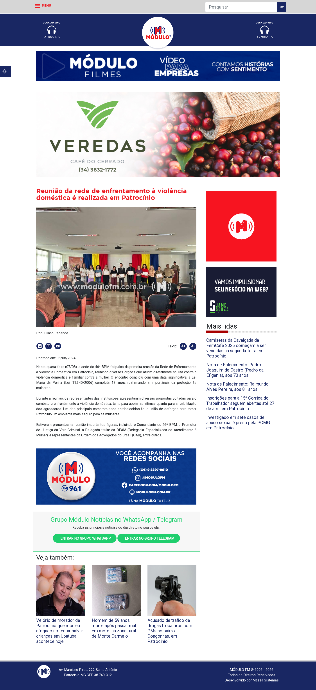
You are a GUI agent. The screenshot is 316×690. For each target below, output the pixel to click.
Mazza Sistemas (266, 680)
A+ (183, 346)
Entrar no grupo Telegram (148, 538)
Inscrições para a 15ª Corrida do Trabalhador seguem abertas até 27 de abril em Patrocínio (240, 403)
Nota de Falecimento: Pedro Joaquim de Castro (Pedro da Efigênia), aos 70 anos (235, 370)
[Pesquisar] (241, 7)
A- (193, 346)
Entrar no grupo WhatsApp (85, 538)
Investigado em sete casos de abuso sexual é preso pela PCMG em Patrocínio (238, 422)
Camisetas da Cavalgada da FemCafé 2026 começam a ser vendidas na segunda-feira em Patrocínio (236, 348)
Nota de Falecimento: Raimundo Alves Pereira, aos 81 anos (237, 386)
